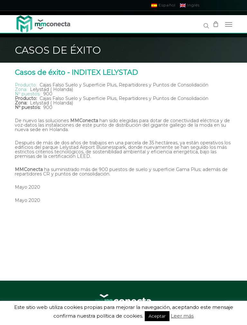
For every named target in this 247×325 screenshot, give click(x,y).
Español (163, 5)
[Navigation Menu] (228, 24)
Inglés (190, 5)
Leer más (182, 316)
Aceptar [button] (157, 316)
